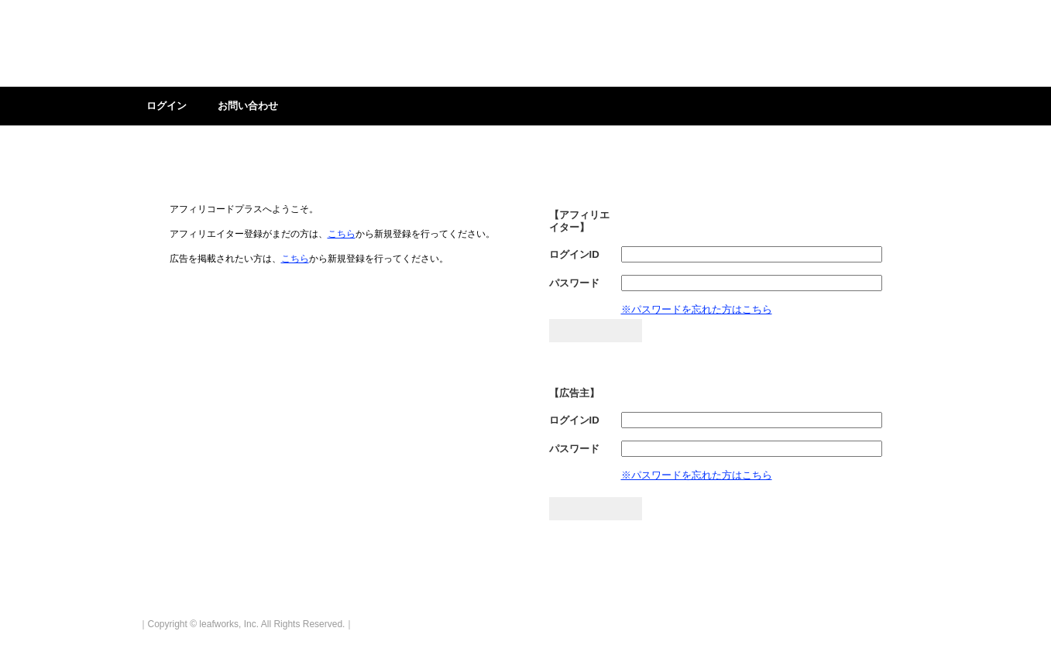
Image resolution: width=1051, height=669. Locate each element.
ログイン (166, 106)
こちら (341, 233)
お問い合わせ (248, 106)
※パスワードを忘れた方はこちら (696, 309)
